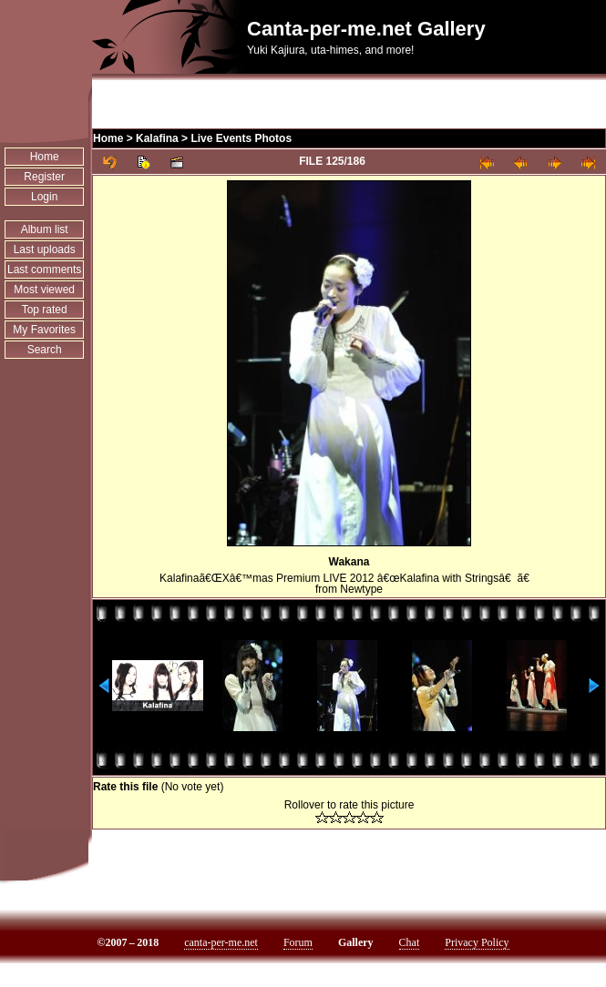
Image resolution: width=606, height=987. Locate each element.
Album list (44, 229)
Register (44, 176)
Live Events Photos (241, 138)
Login (44, 196)
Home (44, 156)
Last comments (44, 269)
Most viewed (44, 289)
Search (44, 349)
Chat (409, 942)
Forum (298, 942)
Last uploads (45, 249)
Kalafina (157, 138)
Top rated (44, 309)
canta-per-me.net (221, 942)
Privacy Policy (476, 942)
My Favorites (44, 329)
